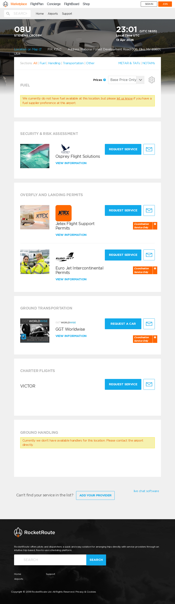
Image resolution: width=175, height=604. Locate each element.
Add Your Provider (95, 495)
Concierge (54, 4)
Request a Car (123, 324)
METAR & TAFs (129, 63)
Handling (54, 63)
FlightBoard (71, 4)
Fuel (42, 63)
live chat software (146, 491)
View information (71, 163)
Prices (99, 80)
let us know (125, 98)
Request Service (123, 149)
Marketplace (19, 4)
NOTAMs (148, 63)
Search (96, 560)
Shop (86, 4)
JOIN (165, 4)
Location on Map (27, 49)
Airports (53, 13)
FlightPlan (36, 4)
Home (40, 13)
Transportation (73, 63)
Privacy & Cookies (85, 591)
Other (90, 63)
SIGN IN (149, 4)
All (35, 63)
